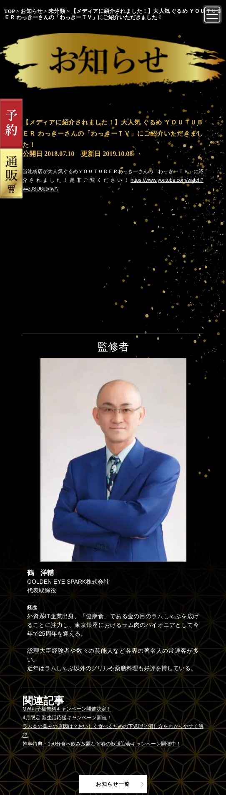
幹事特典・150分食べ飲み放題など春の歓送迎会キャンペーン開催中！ (102, 744)
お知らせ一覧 (113, 784)
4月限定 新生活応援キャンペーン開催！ (67, 718)
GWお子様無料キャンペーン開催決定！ (67, 709)
